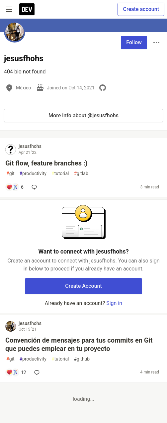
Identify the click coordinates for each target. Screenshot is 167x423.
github (82, 359)
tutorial (60, 173)
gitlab (81, 173)
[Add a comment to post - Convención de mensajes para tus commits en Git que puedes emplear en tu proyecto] (16, 372)
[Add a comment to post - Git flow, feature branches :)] (15, 187)
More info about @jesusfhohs (83, 115)
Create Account (83, 286)
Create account (141, 9)
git (10, 173)
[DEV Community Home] (27, 9)
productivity (32, 173)
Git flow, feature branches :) (46, 163)
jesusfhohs (30, 146)
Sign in (114, 303)
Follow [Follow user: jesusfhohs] (134, 42)
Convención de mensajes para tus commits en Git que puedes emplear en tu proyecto (79, 344)
